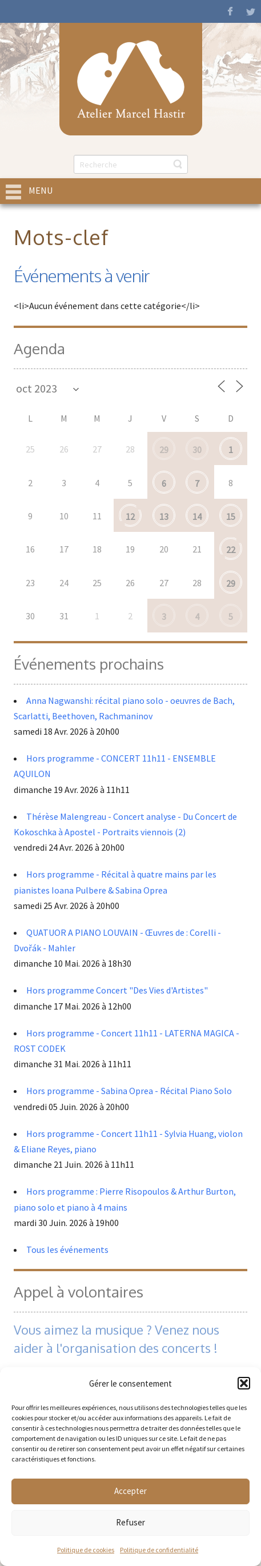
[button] (244, 1383)
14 (197, 516)
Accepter (130, 1490)
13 (163, 516)
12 (130, 516)
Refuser (130, 1522)
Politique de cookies (85, 1549)
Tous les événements (67, 1249)
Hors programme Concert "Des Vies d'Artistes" (117, 990)
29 (163, 449)
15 (230, 516)
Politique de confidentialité (159, 1549)
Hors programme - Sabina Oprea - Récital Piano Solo (129, 1090)
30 (197, 449)
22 (230, 549)
